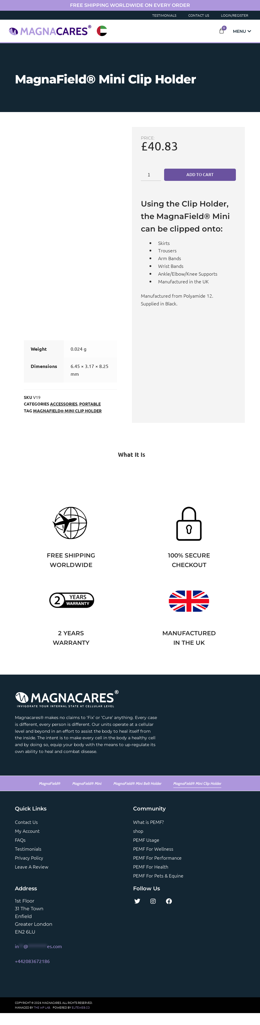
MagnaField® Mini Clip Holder (67, 422)
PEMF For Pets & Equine (158, 887)
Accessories (63, 415)
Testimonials (164, 15)
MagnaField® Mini (87, 795)
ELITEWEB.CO (81, 1019)
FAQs (20, 851)
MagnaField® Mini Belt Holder (137, 795)
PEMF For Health (150, 878)
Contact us (26, 833)
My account (27, 842)
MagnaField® (49, 795)
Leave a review (31, 878)
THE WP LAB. (42, 1019)
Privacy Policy (29, 869)
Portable (90, 415)
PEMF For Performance (157, 869)
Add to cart (200, 174)
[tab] (130, 466)
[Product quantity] (151, 175)
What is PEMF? (148, 833)
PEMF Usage (146, 851)
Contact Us (198, 15)
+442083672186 (32, 973)
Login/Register (234, 15)
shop (138, 842)
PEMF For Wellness (153, 860)
